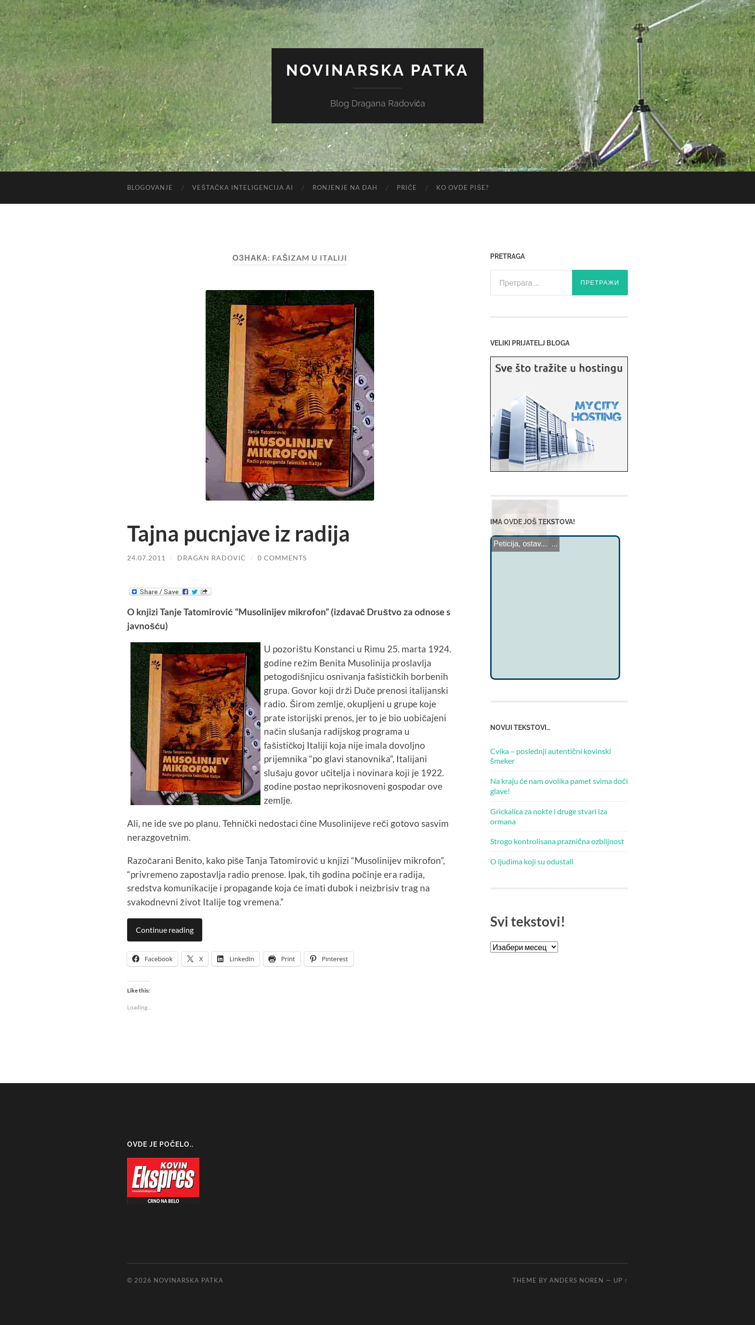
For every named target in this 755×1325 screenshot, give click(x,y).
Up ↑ (620, 1280)
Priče (407, 187)
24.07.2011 (146, 558)
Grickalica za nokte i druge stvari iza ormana (548, 816)
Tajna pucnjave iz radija (238, 533)
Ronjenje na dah (345, 187)
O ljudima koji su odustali (531, 861)
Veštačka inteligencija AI (242, 187)
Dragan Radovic (211, 558)
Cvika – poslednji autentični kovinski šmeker (550, 756)
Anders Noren (576, 1280)
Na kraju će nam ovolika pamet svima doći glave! (559, 785)
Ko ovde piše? (462, 187)
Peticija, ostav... (520, 544)
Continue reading (165, 929)
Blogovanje (150, 187)
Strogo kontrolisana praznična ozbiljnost (557, 841)
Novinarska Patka (377, 70)
